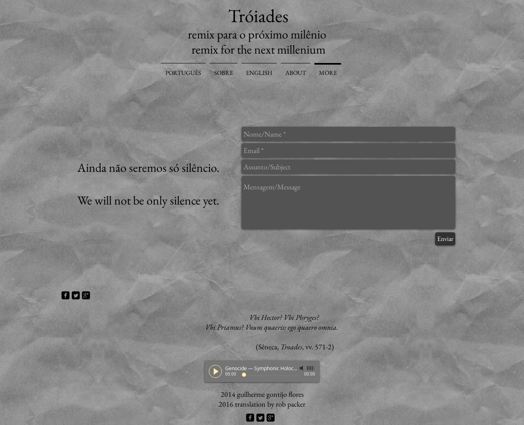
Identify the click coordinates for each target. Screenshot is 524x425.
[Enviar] (445, 238)
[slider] (311, 368)
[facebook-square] (65, 295)
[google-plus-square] (86, 295)
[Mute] (302, 368)
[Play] (215, 371)
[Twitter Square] (76, 295)
